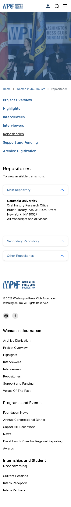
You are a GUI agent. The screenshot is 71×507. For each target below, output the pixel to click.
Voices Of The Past (16, 391)
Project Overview (17, 100)
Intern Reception (15, 483)
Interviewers (13, 125)
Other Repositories (20, 256)
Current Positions (15, 476)
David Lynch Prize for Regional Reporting (32, 441)
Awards (8, 448)
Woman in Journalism (30, 89)
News (7, 434)
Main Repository (18, 190)
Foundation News (15, 412)
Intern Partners (14, 490)
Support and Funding (20, 142)
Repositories (13, 134)
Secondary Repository (23, 241)
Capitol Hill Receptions (19, 427)
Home (7, 89)
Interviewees (14, 117)
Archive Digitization (19, 151)
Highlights (11, 108)
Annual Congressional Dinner (24, 420)
